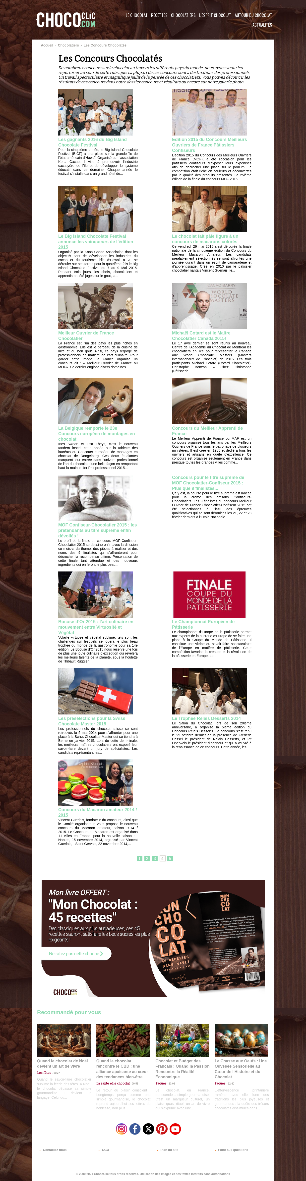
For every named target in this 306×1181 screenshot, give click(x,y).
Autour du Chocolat (253, 15)
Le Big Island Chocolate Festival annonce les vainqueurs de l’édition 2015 (96, 241)
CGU (103, 1151)
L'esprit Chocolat (215, 15)
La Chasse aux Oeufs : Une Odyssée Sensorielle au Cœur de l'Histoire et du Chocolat (239, 1070)
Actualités (262, 25)
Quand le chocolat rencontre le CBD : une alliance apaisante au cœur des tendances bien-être (122, 1070)
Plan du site (167, 1151)
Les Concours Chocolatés (93, 44)
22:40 (229, 1080)
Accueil (46, 44)
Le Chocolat (137, 15)
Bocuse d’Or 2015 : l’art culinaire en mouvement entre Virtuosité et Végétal (97, 629)
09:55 (131, 1080)
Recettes (159, 15)
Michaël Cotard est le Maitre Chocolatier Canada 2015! (205, 336)
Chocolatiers (183, 15)
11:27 (54, 1076)
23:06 (170, 1085)
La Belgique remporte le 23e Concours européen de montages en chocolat (97, 434)
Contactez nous (52, 1151)
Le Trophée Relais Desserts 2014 (210, 721)
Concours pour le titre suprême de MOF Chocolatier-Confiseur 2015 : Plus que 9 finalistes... (209, 484)
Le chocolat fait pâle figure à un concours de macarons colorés (209, 238)
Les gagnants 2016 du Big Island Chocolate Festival (96, 141)
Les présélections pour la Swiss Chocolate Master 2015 (96, 724)
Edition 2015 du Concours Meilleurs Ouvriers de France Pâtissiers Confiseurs (206, 144)
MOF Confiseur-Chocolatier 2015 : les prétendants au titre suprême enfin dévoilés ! (96, 532)
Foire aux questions (229, 1151)
